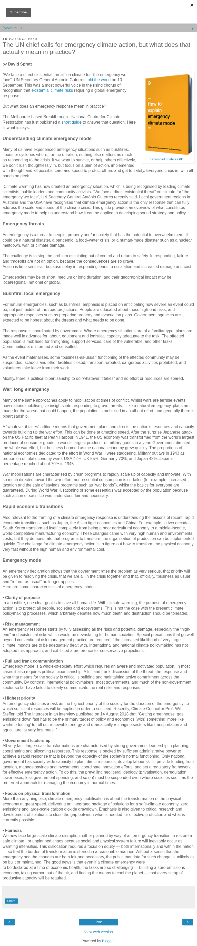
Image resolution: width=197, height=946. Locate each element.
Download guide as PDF (167, 159)
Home (98, 922)
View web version (98, 932)
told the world (98, 80)
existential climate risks (52, 90)
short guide (72, 122)
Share (11, 901)
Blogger (108, 941)
